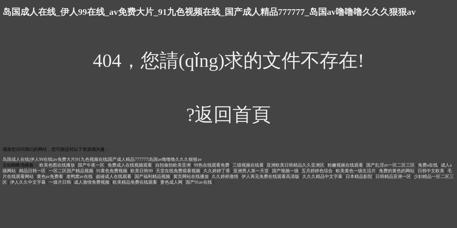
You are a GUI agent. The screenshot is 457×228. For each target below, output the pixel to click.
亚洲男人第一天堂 (251, 170)
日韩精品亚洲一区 (393, 176)
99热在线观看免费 (212, 165)
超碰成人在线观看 (114, 176)
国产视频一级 (286, 170)
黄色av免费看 (50, 176)
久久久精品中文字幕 (323, 176)
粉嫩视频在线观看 (346, 165)
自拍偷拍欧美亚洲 (173, 165)
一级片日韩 (60, 182)
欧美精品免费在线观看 (135, 182)
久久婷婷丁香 (217, 170)
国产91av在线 (199, 182)
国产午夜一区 (92, 165)
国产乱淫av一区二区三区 (391, 165)
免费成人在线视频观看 (130, 165)
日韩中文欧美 (432, 170)
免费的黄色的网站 (397, 170)
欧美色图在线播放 (57, 165)
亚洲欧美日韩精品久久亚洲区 (296, 165)
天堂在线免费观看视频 (179, 170)
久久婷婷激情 (226, 176)
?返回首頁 (228, 114)
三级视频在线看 (249, 165)
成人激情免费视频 (92, 182)
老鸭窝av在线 (80, 176)
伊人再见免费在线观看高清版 (271, 176)
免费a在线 (428, 165)
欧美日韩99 (142, 170)
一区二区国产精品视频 (72, 170)
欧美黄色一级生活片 (356, 170)
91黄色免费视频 (112, 170)
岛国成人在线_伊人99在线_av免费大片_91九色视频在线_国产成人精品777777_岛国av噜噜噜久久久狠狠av (209, 12)
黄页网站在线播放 (191, 176)
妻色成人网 (172, 182)
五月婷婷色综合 (317, 170)
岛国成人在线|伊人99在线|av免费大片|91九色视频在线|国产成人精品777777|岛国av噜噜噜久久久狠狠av (102, 159)
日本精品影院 (360, 176)
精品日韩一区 (33, 170)
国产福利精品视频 (153, 176)
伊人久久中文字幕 (28, 182)
